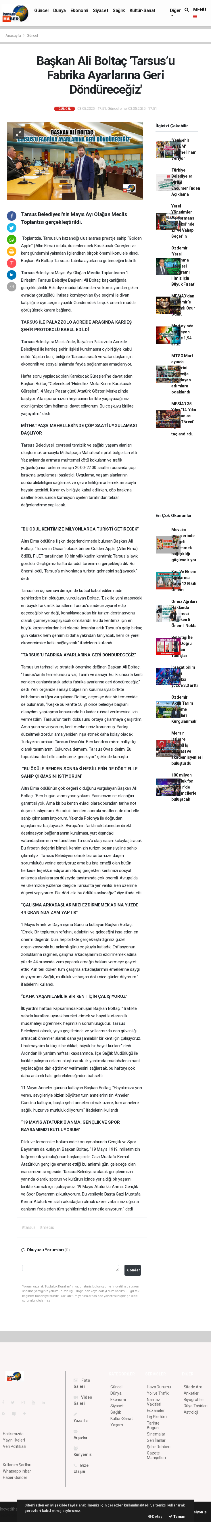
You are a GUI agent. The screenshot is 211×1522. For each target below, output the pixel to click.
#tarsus (29, 1227)
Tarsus (28, 272)
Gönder (133, 1270)
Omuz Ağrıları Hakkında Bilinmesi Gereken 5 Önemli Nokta (184, 613)
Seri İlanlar (156, 1440)
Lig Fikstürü (157, 1417)
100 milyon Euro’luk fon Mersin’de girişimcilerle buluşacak (183, 787)
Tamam (178, 1516)
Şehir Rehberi (158, 1446)
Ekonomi (79, 10)
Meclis (94, 272)
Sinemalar (156, 1434)
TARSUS (30, 322)
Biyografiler (194, 1399)
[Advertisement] (180, 477)
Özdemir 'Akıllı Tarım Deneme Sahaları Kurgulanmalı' (184, 709)
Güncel (41, 10)
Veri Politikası (14, 1446)
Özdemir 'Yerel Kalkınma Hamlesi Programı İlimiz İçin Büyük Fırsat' (183, 266)
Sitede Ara (193, 1387)
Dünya (59, 10)
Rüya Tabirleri (196, 1406)
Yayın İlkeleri (14, 1440)
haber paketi (11, 1515)
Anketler (191, 1393)
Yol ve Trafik (158, 1393)
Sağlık (119, 10)
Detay (155, 1516)
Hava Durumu (159, 1387)
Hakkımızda (13, 1433)
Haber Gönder (15, 1477)
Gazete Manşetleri (156, 1455)
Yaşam (116, 1425)
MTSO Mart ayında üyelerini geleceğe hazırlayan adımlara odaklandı (182, 373)
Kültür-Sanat (142, 10)
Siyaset (100, 10)
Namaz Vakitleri (154, 1401)
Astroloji (191, 1412)
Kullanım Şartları (17, 1465)
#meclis (47, 1227)
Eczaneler (155, 1410)
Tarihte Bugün (153, 1425)
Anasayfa (13, 35)
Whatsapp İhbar (17, 1471)
